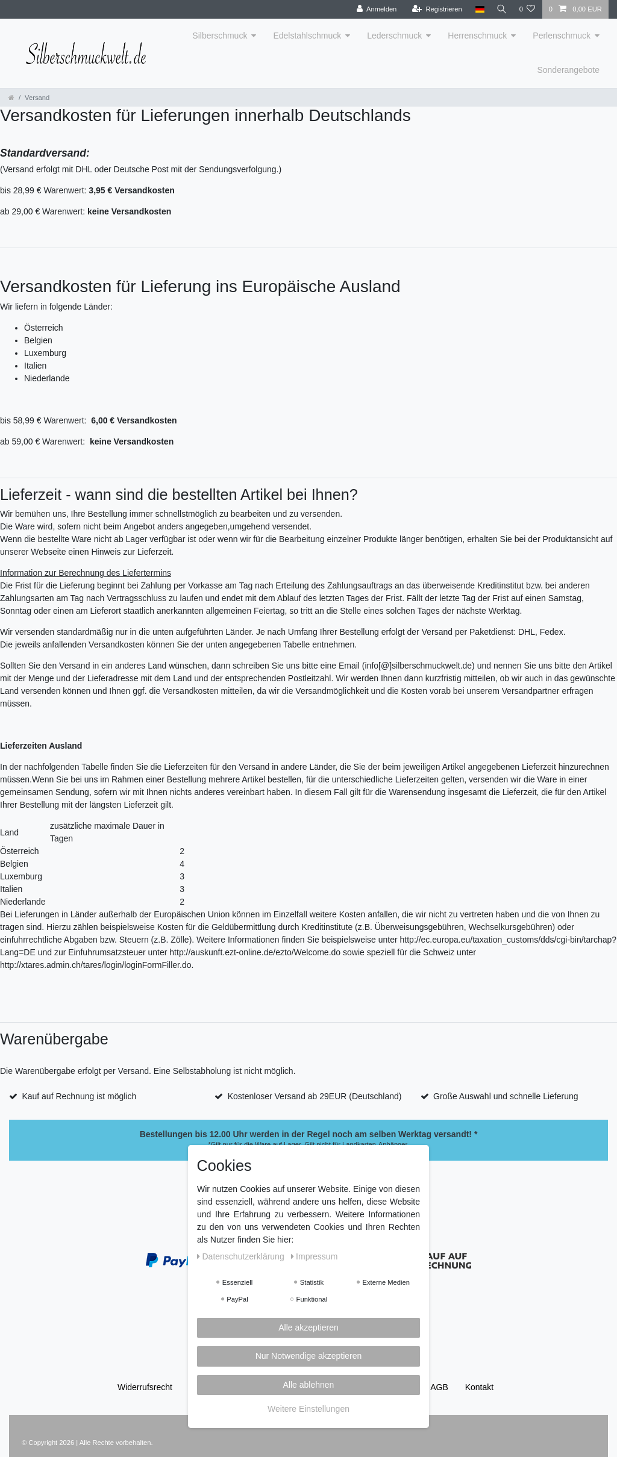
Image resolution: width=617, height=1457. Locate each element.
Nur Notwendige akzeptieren (308, 1356)
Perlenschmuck (561, 35)
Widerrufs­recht (144, 1387)
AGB (439, 1387)
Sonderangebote (568, 70)
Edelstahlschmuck (307, 35)
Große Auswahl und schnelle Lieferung (505, 1096)
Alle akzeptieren (308, 1327)
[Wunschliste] (527, 9)
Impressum (314, 1256)
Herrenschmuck (477, 35)
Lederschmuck (394, 35)
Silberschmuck (219, 35)
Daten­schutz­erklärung (242, 1256)
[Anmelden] (374, 9)
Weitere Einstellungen (308, 1409)
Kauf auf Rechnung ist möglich (79, 1096)
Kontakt (479, 1387)
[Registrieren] (434, 9)
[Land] (477, 9)
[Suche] (500, 9)
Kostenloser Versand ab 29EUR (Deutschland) (315, 1096)
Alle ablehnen (308, 1385)
